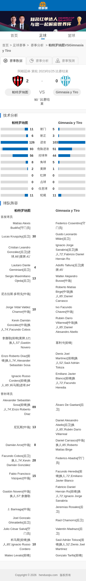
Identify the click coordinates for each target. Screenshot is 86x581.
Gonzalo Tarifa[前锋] (69, 555)
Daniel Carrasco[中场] (70, 440)
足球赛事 (19, 45)
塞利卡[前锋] (64, 342)
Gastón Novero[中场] (17, 491)
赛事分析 (42, 61)
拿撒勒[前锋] (10, 338)
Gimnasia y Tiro (67, 92)
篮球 (71, 35)
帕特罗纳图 (20, 92)
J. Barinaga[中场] (19, 509)
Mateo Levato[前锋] (18, 555)
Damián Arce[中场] (18, 445)
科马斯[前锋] (19, 540)
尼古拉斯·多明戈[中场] (16, 294)
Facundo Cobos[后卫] (16, 456)
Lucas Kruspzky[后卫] (16, 236)
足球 (43, 35)
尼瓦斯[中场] (22, 427)
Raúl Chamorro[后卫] (69, 520)
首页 (14, 35)
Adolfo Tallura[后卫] (68, 265)
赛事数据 (16, 61)
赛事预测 (68, 61)
